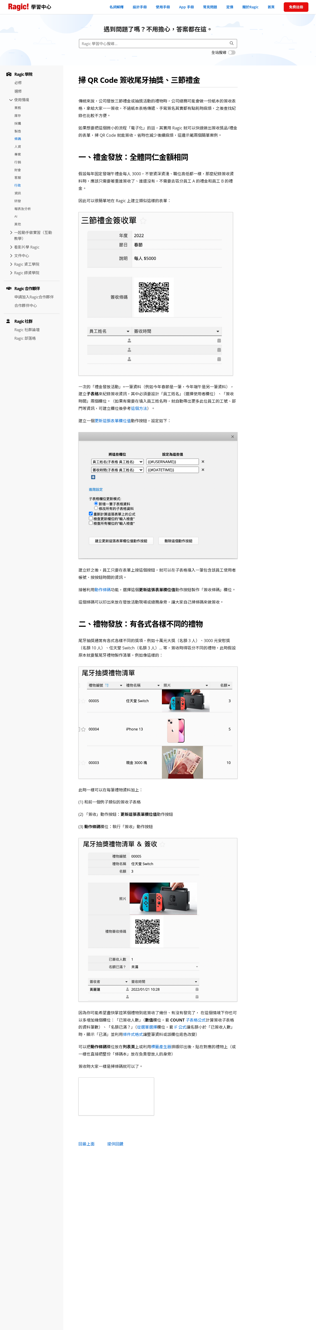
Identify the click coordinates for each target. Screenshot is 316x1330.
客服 (17, 177)
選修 (18, 91)
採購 (17, 123)
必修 (18, 82)
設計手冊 (140, 7)
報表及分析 (22, 208)
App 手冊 (186, 7)
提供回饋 (115, 1144)
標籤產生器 (161, 1046)
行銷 (17, 162)
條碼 (17, 138)
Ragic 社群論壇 (27, 329)
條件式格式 (133, 1034)
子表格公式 (196, 1020)
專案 (17, 154)
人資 (17, 146)
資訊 (17, 193)
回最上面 (86, 1144)
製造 (17, 131)
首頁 (271, 7)
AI (15, 216)
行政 (17, 185)
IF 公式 (180, 1027)
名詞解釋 (116, 7)
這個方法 (139, 408)
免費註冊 (296, 7)
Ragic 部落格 (25, 338)
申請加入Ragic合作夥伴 (34, 296)
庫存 (17, 115)
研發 (17, 201)
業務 (17, 108)
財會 (17, 170)
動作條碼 (103, 589)
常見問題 (210, 7)
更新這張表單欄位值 (113, 421)
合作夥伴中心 (25, 305)
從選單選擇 (147, 1027)
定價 (229, 7)
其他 (17, 224)
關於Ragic (250, 7)
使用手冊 (163, 7)
